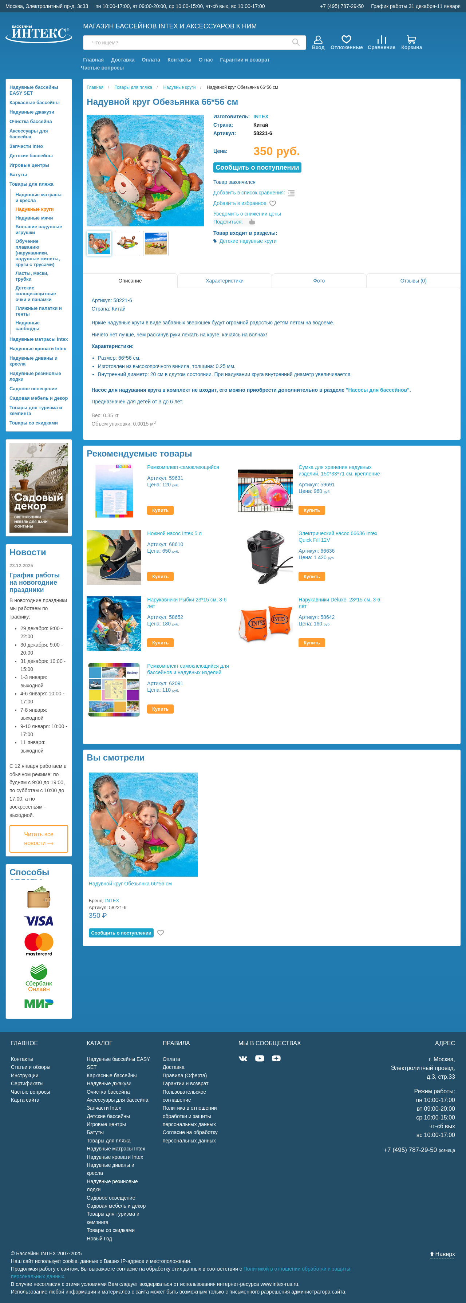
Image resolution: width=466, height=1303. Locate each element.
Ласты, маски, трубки (32, 276)
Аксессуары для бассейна (28, 133)
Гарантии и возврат (245, 60)
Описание (130, 281)
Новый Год (99, 1238)
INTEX (260, 116)
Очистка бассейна (30, 121)
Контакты (179, 60)
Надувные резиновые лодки (35, 376)
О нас (206, 60)
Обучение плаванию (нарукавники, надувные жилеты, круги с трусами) (38, 252)
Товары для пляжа (31, 184)
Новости (27, 552)
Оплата (151, 60)
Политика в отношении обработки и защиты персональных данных (190, 1116)
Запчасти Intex (26, 146)
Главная (93, 60)
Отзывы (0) (413, 281)
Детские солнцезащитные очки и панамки (36, 293)
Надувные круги (35, 209)
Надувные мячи (34, 218)
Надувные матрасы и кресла (39, 197)
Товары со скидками (33, 423)
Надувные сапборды (28, 325)
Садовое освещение (33, 388)
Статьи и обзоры (30, 1067)
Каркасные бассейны (34, 102)
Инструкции (25, 1075)
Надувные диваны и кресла (33, 361)
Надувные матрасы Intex (38, 339)
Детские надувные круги (248, 241)
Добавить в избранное (239, 203)
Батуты (18, 174)
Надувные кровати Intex (37, 348)
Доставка (122, 60)
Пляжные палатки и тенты (39, 311)
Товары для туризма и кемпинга (35, 410)
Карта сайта (25, 1100)
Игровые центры (29, 165)
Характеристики (225, 281)
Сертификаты (27, 1083)
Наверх (442, 1254)
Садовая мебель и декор (38, 398)
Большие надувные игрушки (39, 229)
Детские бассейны (31, 155)
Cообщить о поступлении (257, 167)
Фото (319, 281)
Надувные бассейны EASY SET (33, 90)
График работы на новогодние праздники (34, 582)
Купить (160, 510)
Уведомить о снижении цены (247, 214)
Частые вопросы (102, 68)
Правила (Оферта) (185, 1075)
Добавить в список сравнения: (249, 193)
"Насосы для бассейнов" (378, 390)
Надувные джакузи (31, 112)
